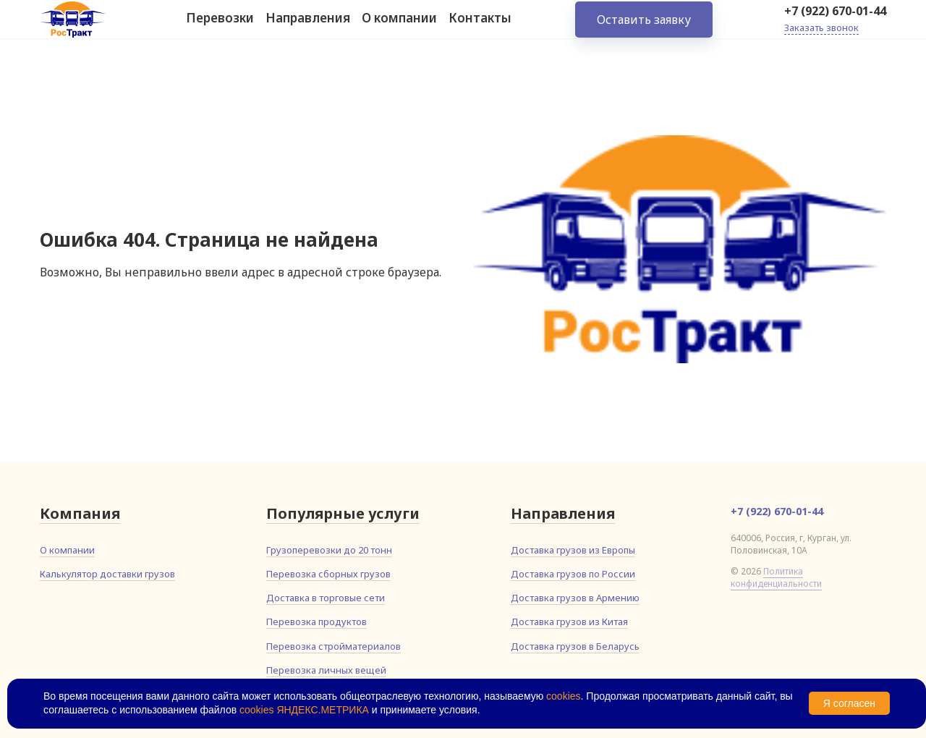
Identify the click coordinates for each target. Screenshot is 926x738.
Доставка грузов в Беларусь (575, 646)
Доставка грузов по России (573, 573)
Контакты (480, 28)
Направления (308, 28)
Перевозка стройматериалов (333, 646)
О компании (399, 28)
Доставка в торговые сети (325, 597)
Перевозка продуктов (316, 621)
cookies (563, 696)
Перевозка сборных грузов (328, 573)
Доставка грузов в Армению (575, 597)
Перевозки (220, 28)
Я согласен (849, 703)
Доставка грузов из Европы (573, 549)
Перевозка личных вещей (326, 669)
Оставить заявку (644, 29)
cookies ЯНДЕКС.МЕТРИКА (304, 710)
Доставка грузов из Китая (569, 621)
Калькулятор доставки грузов (107, 573)
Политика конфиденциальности (776, 577)
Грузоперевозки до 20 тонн (329, 549)
